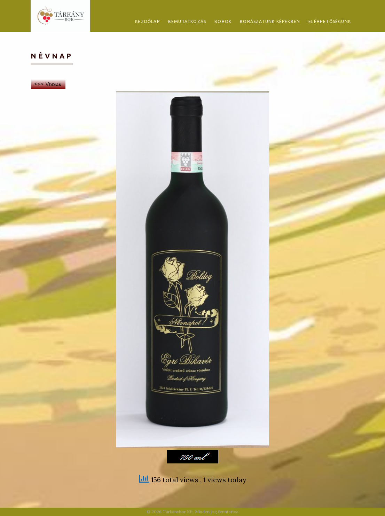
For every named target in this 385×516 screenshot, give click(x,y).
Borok (222, 21)
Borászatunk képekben (270, 21)
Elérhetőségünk (329, 21)
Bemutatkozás (187, 21)
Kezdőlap (147, 21)
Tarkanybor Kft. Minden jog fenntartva (200, 511)
